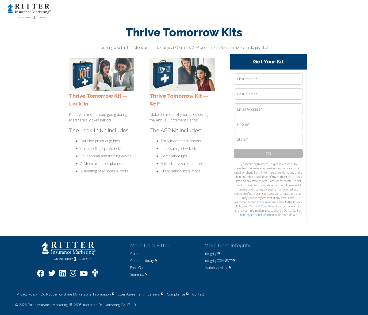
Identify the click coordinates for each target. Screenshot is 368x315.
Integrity (212, 253)
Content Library (143, 260)
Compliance (177, 294)
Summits (138, 274)
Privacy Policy (27, 294)
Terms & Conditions (261, 206)
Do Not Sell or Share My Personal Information (269, 213)
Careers (155, 294)
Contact (198, 294)
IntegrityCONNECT (219, 260)
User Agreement (131, 294)
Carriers (136, 253)
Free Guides (140, 267)
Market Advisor (217, 267)
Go (268, 153)
